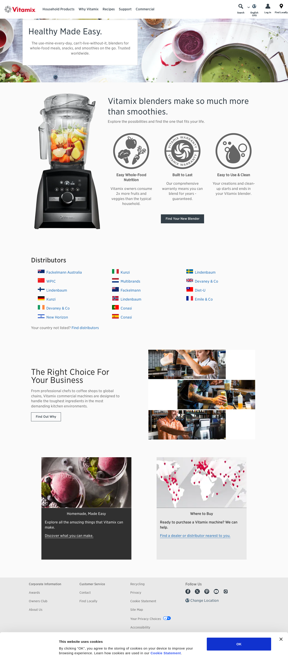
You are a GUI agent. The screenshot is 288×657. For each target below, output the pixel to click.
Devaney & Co (54, 308)
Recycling (137, 584)
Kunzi (47, 299)
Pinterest (206, 591)
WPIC (47, 281)
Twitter (197, 591)
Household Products (58, 9)
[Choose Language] (254, 10)
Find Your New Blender (182, 218)
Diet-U (195, 290)
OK (239, 621)
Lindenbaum (52, 290)
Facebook (187, 591)
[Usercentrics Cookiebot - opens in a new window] (29, 648)
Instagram (225, 591)
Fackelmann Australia (60, 272)
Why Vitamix (89, 9)
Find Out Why (46, 416)
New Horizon (53, 317)
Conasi (122, 308)
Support (125, 9)
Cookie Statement (166, 630)
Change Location (204, 600)
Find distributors (85, 328)
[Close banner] (281, 616)
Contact (85, 592)
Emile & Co (199, 299)
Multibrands (126, 281)
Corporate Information (45, 584)
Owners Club (38, 601)
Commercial (145, 9)
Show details (236, 648)
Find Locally (88, 601)
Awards (34, 592)
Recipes (109, 9)
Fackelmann (126, 290)
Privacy (135, 592)
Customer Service (92, 584)
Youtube (216, 591)
